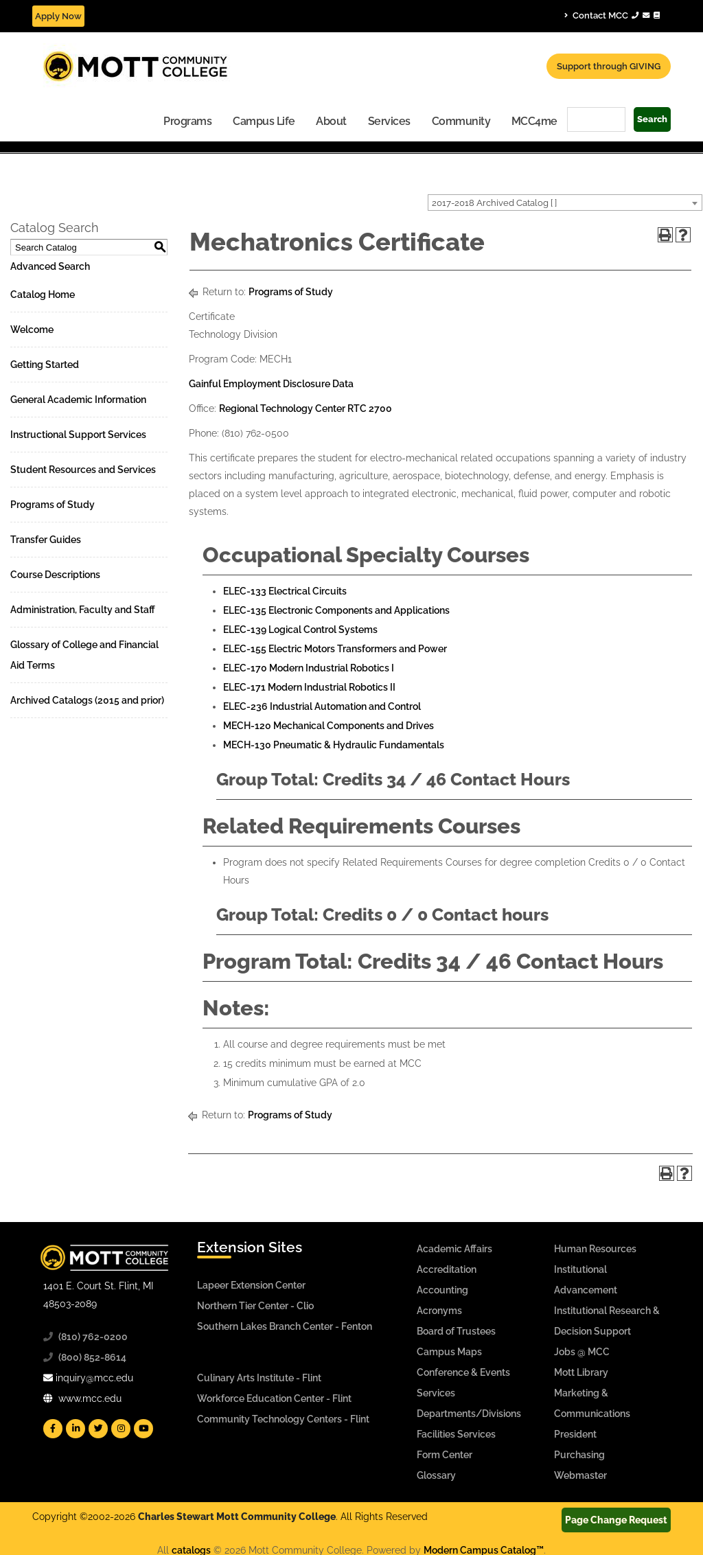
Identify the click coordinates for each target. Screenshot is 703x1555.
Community (461, 121)
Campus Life (264, 121)
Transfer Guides (45, 539)
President (575, 1434)
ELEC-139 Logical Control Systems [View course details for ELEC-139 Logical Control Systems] (300, 629)
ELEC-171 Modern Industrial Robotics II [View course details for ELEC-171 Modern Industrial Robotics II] (309, 687)
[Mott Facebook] (52, 1428)
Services (389, 121)
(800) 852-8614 (92, 1357)
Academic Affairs (454, 1248)
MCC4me (534, 121)
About (331, 121)
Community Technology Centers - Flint (283, 1419)
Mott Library (581, 1372)
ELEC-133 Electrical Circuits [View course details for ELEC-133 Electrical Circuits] (285, 591)
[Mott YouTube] (143, 1428)
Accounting (442, 1290)
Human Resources (595, 1248)
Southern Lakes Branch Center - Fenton (284, 1326)
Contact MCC (612, 15)
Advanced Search (50, 266)
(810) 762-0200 (93, 1336)
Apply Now (58, 16)
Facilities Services (456, 1434)
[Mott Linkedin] (75, 1428)
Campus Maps (449, 1351)
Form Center (444, 1454)
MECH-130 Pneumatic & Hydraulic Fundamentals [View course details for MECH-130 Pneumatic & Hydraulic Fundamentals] (333, 744)
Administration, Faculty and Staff (82, 609)
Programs (187, 121)
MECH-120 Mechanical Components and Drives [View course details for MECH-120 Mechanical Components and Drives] (328, 725)
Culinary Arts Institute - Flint (259, 1377)
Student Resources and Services (83, 469)
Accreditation (446, 1269)
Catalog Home (42, 294)
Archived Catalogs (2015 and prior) (87, 700)
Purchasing (579, 1454)
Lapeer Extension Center (251, 1285)
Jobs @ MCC (582, 1351)
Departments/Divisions (469, 1413)
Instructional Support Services (78, 434)
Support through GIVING (608, 66)
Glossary (436, 1475)
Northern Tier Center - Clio (255, 1305)
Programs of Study (52, 504)
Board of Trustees (456, 1331)
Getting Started (44, 364)
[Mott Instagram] (120, 1428)
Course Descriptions (55, 574)
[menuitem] (188, 120)
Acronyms (439, 1310)
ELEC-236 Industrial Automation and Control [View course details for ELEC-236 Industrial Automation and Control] (322, 706)
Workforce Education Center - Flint (274, 1398)
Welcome (32, 329)
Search (652, 119)
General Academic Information (78, 399)
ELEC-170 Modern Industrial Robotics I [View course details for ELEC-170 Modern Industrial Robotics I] (308, 668)
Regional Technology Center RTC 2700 (305, 408)
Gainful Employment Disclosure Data (271, 383)
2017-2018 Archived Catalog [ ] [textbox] (494, 203)
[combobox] (565, 202)
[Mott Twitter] (98, 1428)
